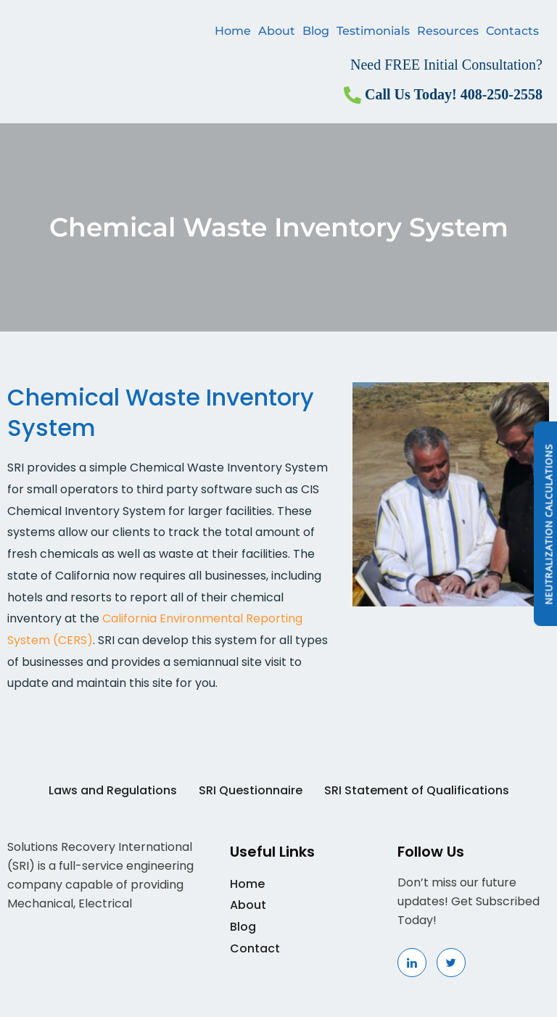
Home (233, 31)
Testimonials (373, 31)
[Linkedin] (411, 962)
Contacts (512, 31)
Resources (448, 31)
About (276, 31)
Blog (315, 31)
